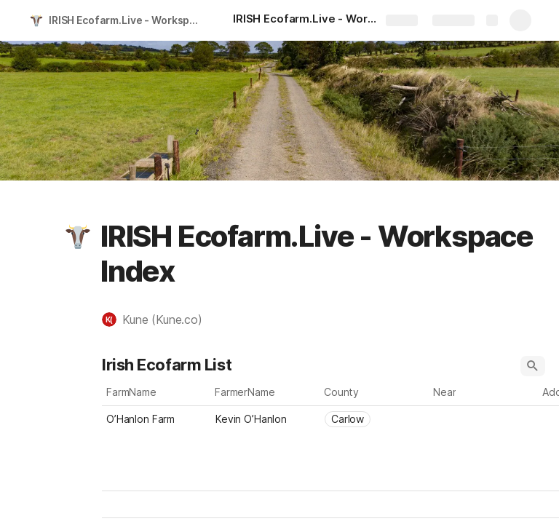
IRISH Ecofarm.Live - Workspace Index (126, 20)
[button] (78, 236)
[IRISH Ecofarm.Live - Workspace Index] (305, 20)
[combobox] (375, 419)
